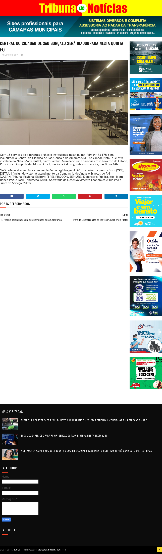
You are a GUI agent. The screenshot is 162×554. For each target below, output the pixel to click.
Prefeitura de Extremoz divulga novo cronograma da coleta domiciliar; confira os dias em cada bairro (84, 420)
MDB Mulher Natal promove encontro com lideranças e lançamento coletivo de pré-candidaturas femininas (86, 450)
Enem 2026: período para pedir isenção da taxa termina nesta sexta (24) (64, 435)
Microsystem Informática (49, 550)
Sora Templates (16, 550)
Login (64, 550)
